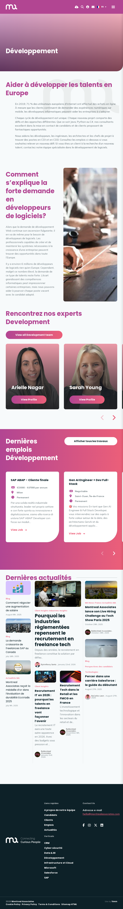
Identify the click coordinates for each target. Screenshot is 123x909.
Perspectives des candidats (99, 666)
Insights (63, 610)
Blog (87, 661)
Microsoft (50, 867)
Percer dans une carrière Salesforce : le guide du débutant (101, 680)
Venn (114, 901)
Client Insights (42, 610)
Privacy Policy (29, 904)
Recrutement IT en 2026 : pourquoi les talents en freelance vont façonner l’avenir (45, 706)
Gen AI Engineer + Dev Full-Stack (89, 482)
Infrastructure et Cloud (58, 862)
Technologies (91, 672)
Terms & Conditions (49, 904)
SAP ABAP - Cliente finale (30, 480)
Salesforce (51, 872)
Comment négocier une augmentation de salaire (18, 606)
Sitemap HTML (69, 904)
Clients (48, 820)
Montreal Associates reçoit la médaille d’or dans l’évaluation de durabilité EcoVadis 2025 (18, 691)
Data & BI (49, 853)
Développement (54, 857)
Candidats (50, 815)
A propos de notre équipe (59, 810)
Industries (54, 610)
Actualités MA (109, 603)
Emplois (49, 825)
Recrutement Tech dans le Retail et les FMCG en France (70, 694)
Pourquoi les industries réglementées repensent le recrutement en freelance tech (54, 630)
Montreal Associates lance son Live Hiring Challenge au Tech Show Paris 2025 (100, 613)
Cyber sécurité (53, 848)
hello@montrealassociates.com (101, 814)
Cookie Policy (13, 904)
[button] (114, 417)
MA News (89, 603)
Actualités (50, 829)
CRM (46, 843)
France (98, 603)
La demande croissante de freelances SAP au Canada (17, 646)
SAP (46, 877)
